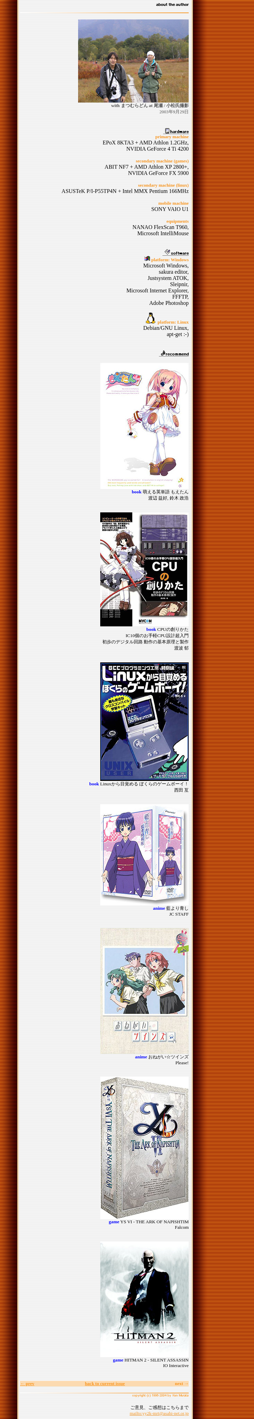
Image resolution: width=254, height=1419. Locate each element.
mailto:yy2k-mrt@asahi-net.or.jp (159, 1413)
